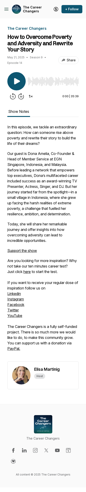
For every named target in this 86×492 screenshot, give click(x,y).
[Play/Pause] (16, 81)
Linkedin (14, 293)
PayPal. (13, 348)
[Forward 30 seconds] (21, 96)
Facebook (15, 304)
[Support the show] (56, 9)
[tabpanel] (43, 242)
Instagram (15, 299)
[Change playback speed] (30, 96)
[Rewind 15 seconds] (13, 96)
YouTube (14, 315)
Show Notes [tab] (18, 111)
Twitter (13, 310)
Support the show (22, 250)
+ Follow (72, 9)
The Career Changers (32, 9)
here (27, 271)
